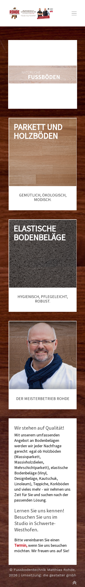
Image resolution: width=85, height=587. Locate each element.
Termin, (20, 545)
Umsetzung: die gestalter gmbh (48, 575)
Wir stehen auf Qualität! (39, 428)
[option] (43, 74)
